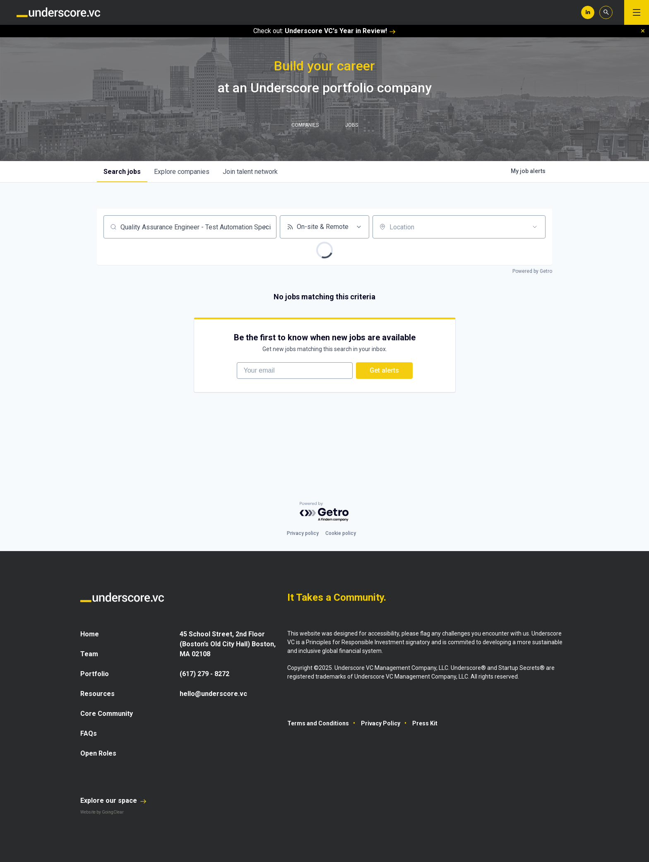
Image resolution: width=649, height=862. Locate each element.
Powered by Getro (532, 271)
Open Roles (98, 753)
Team (89, 654)
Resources (97, 694)
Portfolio (94, 674)
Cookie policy (340, 533)
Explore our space (113, 800)
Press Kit (424, 723)
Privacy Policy (380, 723)
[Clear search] (266, 227)
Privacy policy (303, 533)
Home (89, 634)
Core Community (106, 714)
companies (181, 172)
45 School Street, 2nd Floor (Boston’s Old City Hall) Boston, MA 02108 (228, 644)
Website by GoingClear (102, 812)
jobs (122, 172)
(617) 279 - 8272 (204, 674)
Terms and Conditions (318, 723)
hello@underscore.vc (213, 694)
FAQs (88, 733)
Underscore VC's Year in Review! (340, 31)
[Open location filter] (535, 227)
